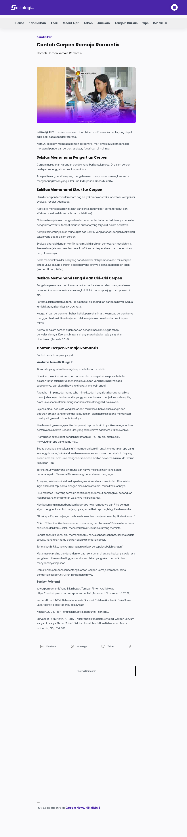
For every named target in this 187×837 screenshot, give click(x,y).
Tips (145, 23)
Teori (54, 23)
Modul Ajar (71, 23)
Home (19, 23)
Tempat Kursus (126, 23)
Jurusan (103, 23)
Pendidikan (37, 23)
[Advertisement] (86, 704)
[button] (50, 646)
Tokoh (88, 23)
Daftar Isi (160, 23)
